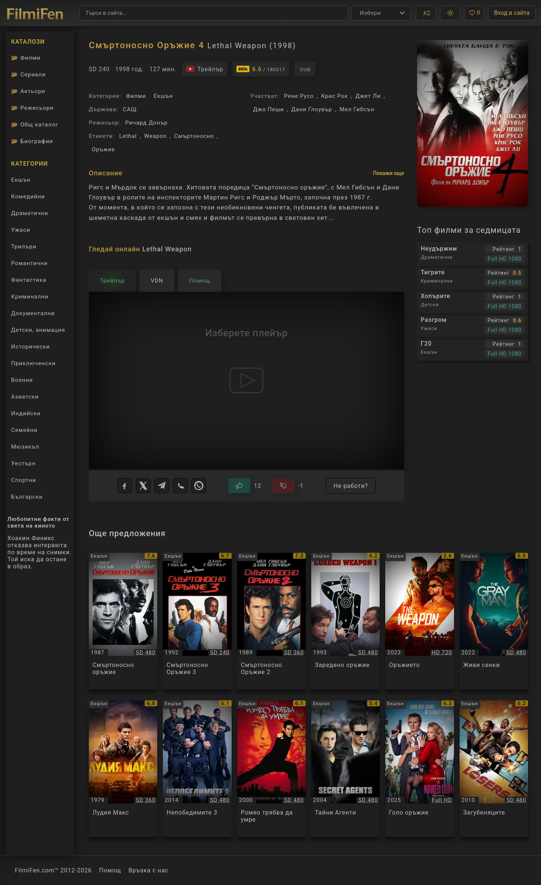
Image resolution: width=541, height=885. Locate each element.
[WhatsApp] (198, 485)
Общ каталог (34, 124)
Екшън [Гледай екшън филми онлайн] (21, 179)
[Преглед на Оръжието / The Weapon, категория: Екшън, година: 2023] (419, 621)
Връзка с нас (148, 870)
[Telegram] (161, 485)
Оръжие (103, 149)
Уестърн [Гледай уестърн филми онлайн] (23, 463)
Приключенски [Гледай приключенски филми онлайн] (33, 363)
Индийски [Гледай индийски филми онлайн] (26, 413)
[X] (143, 485)
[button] (426, 13)
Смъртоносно (194, 136)
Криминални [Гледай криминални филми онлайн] (29, 296)
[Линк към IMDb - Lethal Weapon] (261, 69)
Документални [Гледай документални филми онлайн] (33, 313)
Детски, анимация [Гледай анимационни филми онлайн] (38, 330)
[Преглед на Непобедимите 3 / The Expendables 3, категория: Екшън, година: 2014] (197, 768)
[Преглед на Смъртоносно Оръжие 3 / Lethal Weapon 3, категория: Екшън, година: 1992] (197, 621)
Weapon (155, 136)
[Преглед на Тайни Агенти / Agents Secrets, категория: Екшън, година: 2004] (345, 768)
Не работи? (350, 485)
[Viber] (180, 485)
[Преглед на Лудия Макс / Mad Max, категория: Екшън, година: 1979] (123, 768)
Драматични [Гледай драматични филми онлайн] (29, 213)
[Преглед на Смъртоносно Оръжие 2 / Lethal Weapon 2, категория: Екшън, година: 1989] (271, 621)
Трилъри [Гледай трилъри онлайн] (24, 248)
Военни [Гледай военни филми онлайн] (22, 380)
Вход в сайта (512, 12)
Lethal (128, 136)
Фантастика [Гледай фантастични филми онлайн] (28, 280)
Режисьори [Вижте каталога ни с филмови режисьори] (32, 108)
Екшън (163, 96)
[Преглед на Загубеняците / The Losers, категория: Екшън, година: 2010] (494, 768)
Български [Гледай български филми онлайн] (27, 496)
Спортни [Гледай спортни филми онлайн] (23, 480)
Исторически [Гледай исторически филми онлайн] (30, 346)
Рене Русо (298, 96)
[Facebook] (124, 485)
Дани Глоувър (311, 109)
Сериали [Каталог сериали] (28, 74)
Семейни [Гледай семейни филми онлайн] (24, 430)
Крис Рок (334, 96)
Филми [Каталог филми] (26, 58)
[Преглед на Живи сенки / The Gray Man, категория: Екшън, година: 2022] (494, 621)
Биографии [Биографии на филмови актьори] (32, 141)
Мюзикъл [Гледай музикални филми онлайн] (25, 446)
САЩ (130, 109)
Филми (136, 96)
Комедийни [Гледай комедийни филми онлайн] (28, 196)
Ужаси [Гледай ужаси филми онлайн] (20, 230)
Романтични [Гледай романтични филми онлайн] (29, 263)
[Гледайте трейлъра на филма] (204, 69)
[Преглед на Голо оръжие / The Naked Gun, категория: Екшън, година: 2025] (419, 768)
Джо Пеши (268, 109)
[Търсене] (214, 13)
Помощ (110, 870)
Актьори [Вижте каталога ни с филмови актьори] (28, 91)
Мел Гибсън (357, 109)
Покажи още (388, 173)
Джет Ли (367, 96)
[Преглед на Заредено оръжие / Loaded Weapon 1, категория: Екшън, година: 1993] (345, 621)
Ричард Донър (146, 122)
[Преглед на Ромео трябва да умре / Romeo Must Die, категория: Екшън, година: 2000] (271, 768)
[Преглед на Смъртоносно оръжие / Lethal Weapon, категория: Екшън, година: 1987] (123, 621)
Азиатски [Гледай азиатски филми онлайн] (25, 396)
